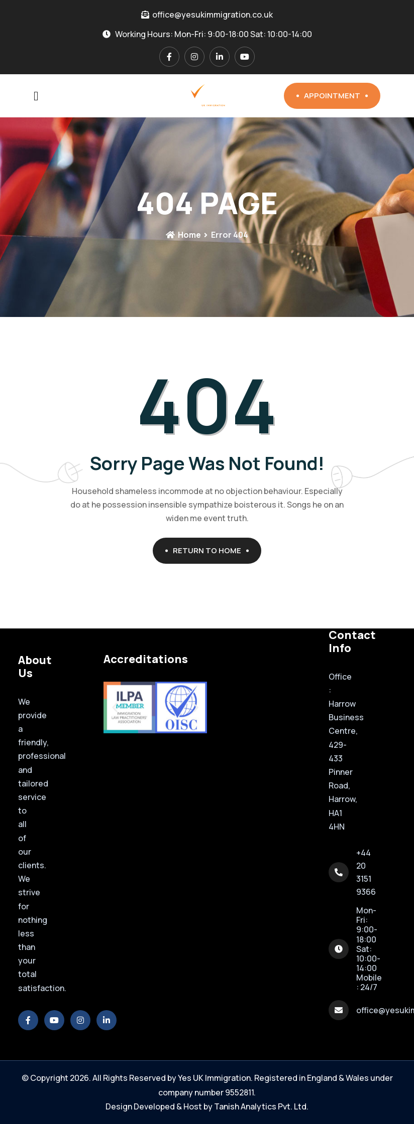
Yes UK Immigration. (215, 1077)
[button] (115, 707)
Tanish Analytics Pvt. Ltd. (261, 1106)
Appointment (336, 95)
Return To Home (211, 550)
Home (183, 234)
